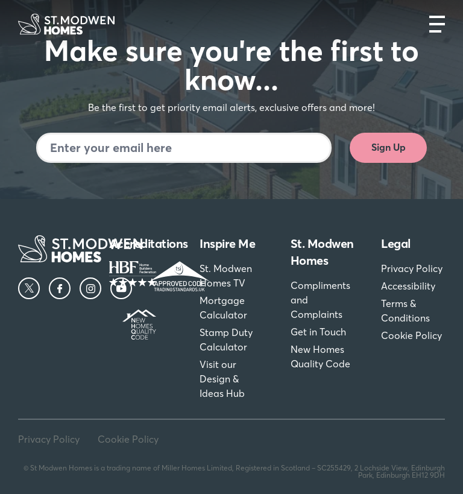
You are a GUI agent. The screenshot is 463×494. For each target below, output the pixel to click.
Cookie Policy (411, 335)
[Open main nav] (437, 24)
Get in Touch (318, 332)
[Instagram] (90, 288)
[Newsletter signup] (184, 148)
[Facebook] (60, 288)
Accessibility (408, 286)
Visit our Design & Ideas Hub (222, 378)
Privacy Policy (412, 268)
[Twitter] (29, 288)
